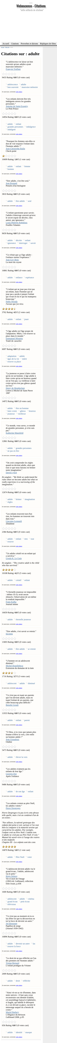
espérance (30, 277)
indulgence (31, 127)
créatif (18, 580)
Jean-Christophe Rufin (15, 148)
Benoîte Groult (12, 705)
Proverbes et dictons (29, 43)
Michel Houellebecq (14, 666)
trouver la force (14, 946)
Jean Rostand (11, 183)
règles (10, 502)
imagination (30, 499)
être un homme (22, 408)
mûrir (24, 359)
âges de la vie (13, 359)
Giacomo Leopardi (14, 521)
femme (27, 166)
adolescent (12, 683)
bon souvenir (13, 87)
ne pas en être (13, 451)
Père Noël (20, 857)
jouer (26, 319)
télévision (12, 904)
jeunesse (11, 414)
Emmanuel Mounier (14, 338)
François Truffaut (13, 69)
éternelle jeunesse (23, 619)
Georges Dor (11, 774)
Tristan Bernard (12, 963)
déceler (19, 240)
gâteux (23, 411)
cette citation (19, 92)
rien (26, 539)
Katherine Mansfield (14, 433)
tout (32, 539)
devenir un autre (23, 943)
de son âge (20, 791)
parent (27, 720)
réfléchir (26, 981)
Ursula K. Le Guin (14, 558)
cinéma (31, 899)
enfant (18, 124)
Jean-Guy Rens (12, 260)
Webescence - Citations (31, 5)
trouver (11, 541)
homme (11, 169)
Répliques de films (48, 43)
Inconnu (9, 634)
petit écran (25, 901)
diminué (31, 683)
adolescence (13, 84)
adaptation (12, 356)
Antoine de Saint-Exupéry (17, 106)
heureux (32, 411)
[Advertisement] (31, 26)
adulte (23, 84)
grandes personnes (15, 127)
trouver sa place (14, 361)
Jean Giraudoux (12, 739)
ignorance (12, 243)
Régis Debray (11, 876)
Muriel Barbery (12, 1012)
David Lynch (11, 472)
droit (18, 981)
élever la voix (21, 757)
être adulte (20, 201)
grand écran (12, 901)
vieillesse (22, 414)
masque (28, 1032)
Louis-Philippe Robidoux (16, 222)
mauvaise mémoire (30, 87)
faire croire (12, 411)
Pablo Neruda (11, 301)
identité (19, 1032)
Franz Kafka (11, 602)
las (34, 943)
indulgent (12, 129)
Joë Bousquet (11, 923)
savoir (33, 243)
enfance (19, 277)
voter (29, 857)
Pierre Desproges (13, 808)
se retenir (32, 649)
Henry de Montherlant (15, 388)
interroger (23, 243)
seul (29, 201)
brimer (19, 499)
